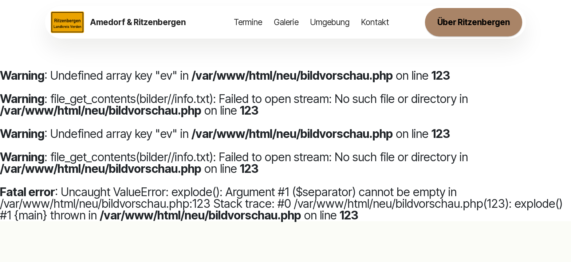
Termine (248, 22)
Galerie (286, 22)
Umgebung (330, 22)
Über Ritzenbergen (473, 22)
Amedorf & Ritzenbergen (138, 22)
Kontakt (375, 22)
